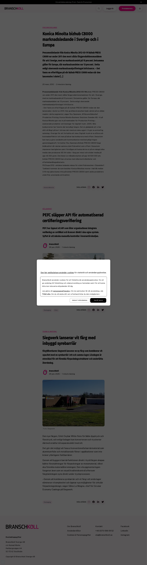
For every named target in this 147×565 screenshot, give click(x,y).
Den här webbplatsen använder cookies (57, 273)
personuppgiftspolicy (61, 291)
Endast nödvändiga (79, 300)
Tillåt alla (98, 300)
